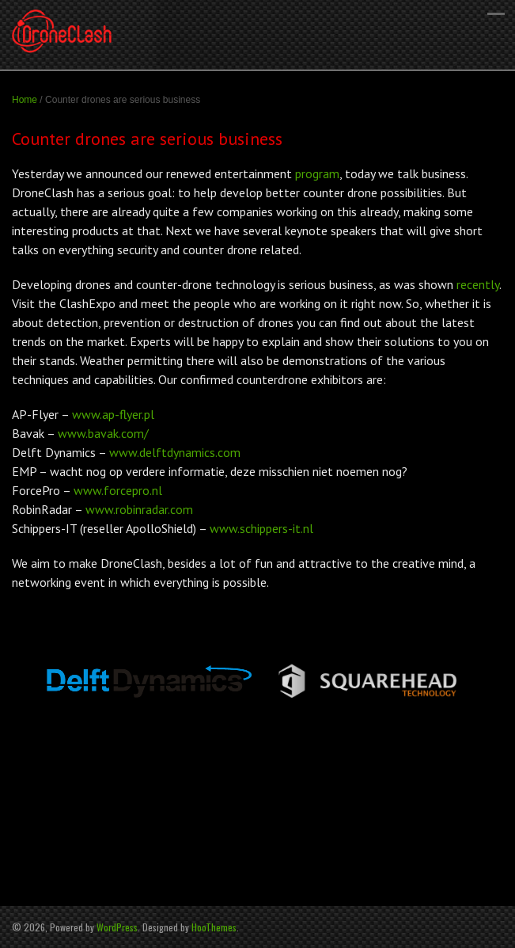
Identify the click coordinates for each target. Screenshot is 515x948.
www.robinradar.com (139, 509)
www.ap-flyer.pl (113, 414)
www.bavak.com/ (103, 433)
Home (24, 99)
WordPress (117, 927)
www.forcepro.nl (118, 490)
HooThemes (214, 927)
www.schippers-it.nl (261, 528)
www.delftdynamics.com (174, 452)
